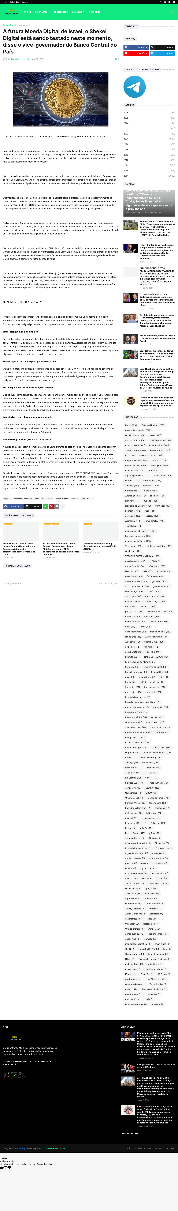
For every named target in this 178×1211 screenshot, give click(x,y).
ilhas (152, 918)
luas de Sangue (135, 833)
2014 (149, 175)
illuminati (132, 500)
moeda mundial (62, 499)
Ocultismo (132, 551)
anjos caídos (133, 692)
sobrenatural (133, 903)
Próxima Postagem (108, 583)
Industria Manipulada (137, 697)
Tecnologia (61, 12)
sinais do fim (133, 722)
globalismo (159, 581)
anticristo (164, 571)
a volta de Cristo (135, 727)
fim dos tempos (136, 440)
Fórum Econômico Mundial (140, 661)
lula (130, 455)
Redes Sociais (160, 450)
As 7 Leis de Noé (157, 979)
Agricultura (147, 868)
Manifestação (134, 591)
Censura (132, 490)
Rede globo (159, 465)
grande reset (161, 586)
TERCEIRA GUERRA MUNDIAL (142, 556)
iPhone (130, 974)
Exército (131, 656)
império (130, 868)
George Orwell (153, 641)
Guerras (154, 470)
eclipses (162, 732)
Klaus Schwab (161, 747)
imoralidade (147, 677)
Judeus (150, 500)
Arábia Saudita (134, 566)
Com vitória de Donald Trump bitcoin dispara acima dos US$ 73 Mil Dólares (99, 546)
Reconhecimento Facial (157, 752)
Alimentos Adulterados (138, 843)
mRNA (154, 833)
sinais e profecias (150, 455)
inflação (146, 828)
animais (157, 717)
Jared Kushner (135, 450)
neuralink (152, 787)
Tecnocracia (133, 546)
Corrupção (163, 505)
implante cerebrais (136, 1004)
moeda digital (47, 499)
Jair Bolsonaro (161, 440)
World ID (154, 928)
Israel (37, 499)
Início (5, 2)
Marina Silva (159, 672)
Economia (28, 499)
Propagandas (164, 848)
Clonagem (132, 923)
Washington (157, 566)
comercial (156, 913)
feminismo (151, 646)
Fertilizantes (150, 923)
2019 (149, 149)
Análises (77, 12)
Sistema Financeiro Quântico (154, 959)
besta (130, 828)
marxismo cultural (136, 561)
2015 (149, 170)
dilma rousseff (135, 445)
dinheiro (150, 490)
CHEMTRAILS (155, 722)
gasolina (131, 863)
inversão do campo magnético (142, 702)
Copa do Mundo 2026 (155, 883)
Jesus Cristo (133, 651)
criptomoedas (24, 25)
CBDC (151, 792)
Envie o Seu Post (143, 1148)
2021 (149, 138)
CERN (129, 949)
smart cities (162, 943)
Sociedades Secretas (138, 807)
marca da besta (135, 621)
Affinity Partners (135, 908)
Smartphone (157, 802)
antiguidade (154, 964)
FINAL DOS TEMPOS (155, 656)
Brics (130, 626)
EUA (164, 677)
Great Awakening (135, 984)
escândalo (160, 707)
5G (168, 611)
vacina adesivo (135, 838)
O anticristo (151, 893)
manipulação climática (138, 943)
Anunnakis (132, 883)
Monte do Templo (158, 797)
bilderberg (153, 813)
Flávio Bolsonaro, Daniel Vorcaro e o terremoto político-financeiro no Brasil (157, 338)
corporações (152, 480)
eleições (152, 515)
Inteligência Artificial (159, 546)
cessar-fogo (132, 969)
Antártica (155, 908)
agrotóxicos (132, 898)
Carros (150, 777)
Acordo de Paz (135, 495)
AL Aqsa (155, 838)
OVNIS (146, 863)
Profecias (132, 666)
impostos (153, 767)
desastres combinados (138, 732)
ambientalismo (134, 964)
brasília (154, 591)
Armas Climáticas (135, 913)
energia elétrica (135, 737)
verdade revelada (136, 581)
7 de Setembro (154, 903)
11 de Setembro (135, 772)
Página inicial (9, 25)
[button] (172, 12)
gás (150, 999)
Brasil (131, 425)
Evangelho (132, 823)
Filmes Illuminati (158, 782)
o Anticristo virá (136, 465)
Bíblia (156, 561)
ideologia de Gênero (138, 505)
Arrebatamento (134, 979)
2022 (149, 133)
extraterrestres (134, 918)
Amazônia (132, 641)
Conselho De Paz (149, 949)
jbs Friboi (153, 651)
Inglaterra (151, 485)
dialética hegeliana (155, 969)
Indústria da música (152, 682)
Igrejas (151, 888)
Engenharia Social (136, 712)
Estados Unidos (153, 425)
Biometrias (162, 843)
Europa (159, 460)
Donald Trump (135, 435)
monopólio (151, 898)
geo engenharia (157, 933)
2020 (149, 144)
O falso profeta (134, 928)
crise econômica (135, 631)
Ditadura (131, 571)
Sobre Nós (14, 2)
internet (131, 480)
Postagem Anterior (14, 583)
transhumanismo (154, 687)
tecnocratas (133, 792)
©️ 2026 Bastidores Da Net (52, 1148)
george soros (134, 611)
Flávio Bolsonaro (154, 823)
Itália (147, 571)
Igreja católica (154, 520)
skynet (162, 878)
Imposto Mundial (158, 954)
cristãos (157, 495)
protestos (157, 1004)
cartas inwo (133, 787)
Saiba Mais (41, 12)
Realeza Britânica (136, 717)
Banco (130, 606)
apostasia (154, 692)
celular (130, 757)
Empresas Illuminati (155, 666)
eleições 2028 (133, 999)
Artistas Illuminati (156, 636)
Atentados (151, 616)
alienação (158, 853)
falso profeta (133, 767)
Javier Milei (132, 893)
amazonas (162, 807)
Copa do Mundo (160, 727)
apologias (132, 646)
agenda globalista (136, 475)
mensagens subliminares (140, 531)
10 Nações (146, 974)
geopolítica (132, 938)
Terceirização (157, 984)
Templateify (19, 1148)
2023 (149, 128)
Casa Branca (134, 576)
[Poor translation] (7, 1168)
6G (153, 772)
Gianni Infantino (134, 954)
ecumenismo (133, 601)
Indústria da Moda (136, 873)
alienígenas (150, 762)
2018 (149, 154)
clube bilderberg (151, 757)
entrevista (132, 616)
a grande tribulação (136, 853)
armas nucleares (135, 858)
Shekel (90, 499)
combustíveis (133, 994)
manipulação (134, 470)
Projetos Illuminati (136, 460)
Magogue (132, 752)
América (132, 485)
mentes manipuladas (138, 541)
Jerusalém (133, 515)
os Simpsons (133, 813)
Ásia (150, 510)
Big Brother (133, 777)
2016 (149, 165)
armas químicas (134, 933)
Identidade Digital (136, 747)
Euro (167, 949)
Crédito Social (134, 797)
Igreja (130, 682)
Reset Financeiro (78, 499)
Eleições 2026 (134, 782)
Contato (24, 2)
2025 (149, 117)
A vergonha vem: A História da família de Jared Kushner (156, 1065)
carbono (131, 989)
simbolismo (133, 636)
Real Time (94, 12)
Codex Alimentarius (137, 742)
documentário (159, 873)
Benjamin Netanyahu (138, 536)
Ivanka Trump (159, 621)
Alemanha (133, 520)
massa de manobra (137, 707)
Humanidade (133, 888)
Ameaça (131, 762)
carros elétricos (158, 858)
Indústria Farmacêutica (138, 848)
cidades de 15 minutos (153, 989)
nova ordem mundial (138, 430)
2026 (149, 112)
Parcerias (159, 1148)
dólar (130, 677)
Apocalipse (133, 596)
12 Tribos (164, 974)
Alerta (144, 626)
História (153, 611)
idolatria (161, 863)
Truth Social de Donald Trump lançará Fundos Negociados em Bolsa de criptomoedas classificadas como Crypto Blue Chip (19, 549)
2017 (149, 160)
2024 (149, 123)
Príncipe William (135, 802)
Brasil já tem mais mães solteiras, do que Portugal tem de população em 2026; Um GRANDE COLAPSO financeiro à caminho (157, 355)
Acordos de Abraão (137, 586)
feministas (132, 687)
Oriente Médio (159, 445)
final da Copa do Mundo (138, 878)
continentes (153, 994)
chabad (131, 818)
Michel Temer (162, 475)
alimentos (148, 606)
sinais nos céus (150, 818)
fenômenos (155, 576)
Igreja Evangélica (136, 672)
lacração (150, 938)
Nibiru (130, 959)
